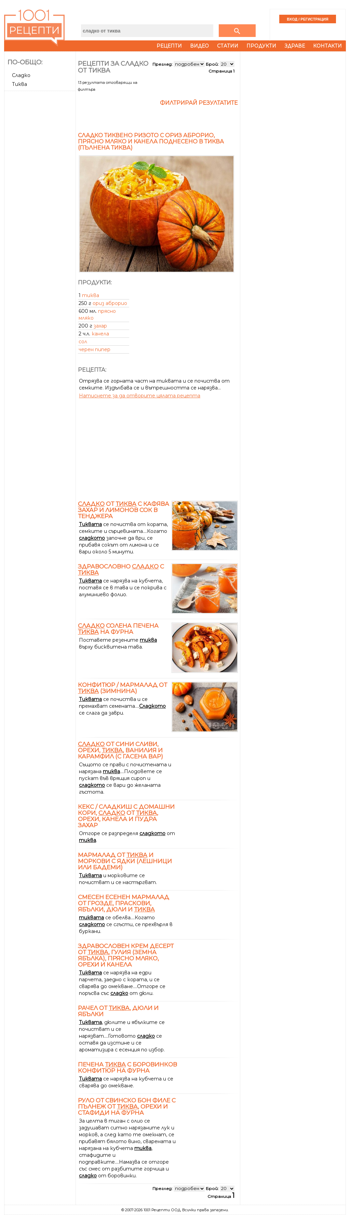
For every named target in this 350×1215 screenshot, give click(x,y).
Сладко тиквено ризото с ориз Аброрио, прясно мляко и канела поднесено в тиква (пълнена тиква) (151, 141)
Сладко (21, 75)
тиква (90, 295)
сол (83, 341)
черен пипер (94, 349)
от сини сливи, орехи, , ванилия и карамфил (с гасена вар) (120, 750)
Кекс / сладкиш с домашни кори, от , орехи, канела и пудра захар (126, 816)
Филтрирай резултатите (199, 103)
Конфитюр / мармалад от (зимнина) (122, 687)
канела (100, 334)
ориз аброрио (110, 303)
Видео (199, 46)
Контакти (327, 46)
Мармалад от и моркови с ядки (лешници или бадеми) (125, 861)
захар (100, 326)
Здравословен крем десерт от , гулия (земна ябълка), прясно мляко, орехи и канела (126, 955)
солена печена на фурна (118, 628)
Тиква (19, 84)
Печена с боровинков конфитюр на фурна (127, 1067)
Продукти (261, 46)
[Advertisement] (40, 196)
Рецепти (169, 46)
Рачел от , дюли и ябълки (118, 1011)
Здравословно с (121, 569)
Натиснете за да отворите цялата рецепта (139, 396)
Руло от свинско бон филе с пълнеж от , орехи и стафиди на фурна (127, 1106)
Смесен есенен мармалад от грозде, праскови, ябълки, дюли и (123, 903)
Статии (227, 46)
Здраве (294, 46)
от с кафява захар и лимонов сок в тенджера (123, 510)
